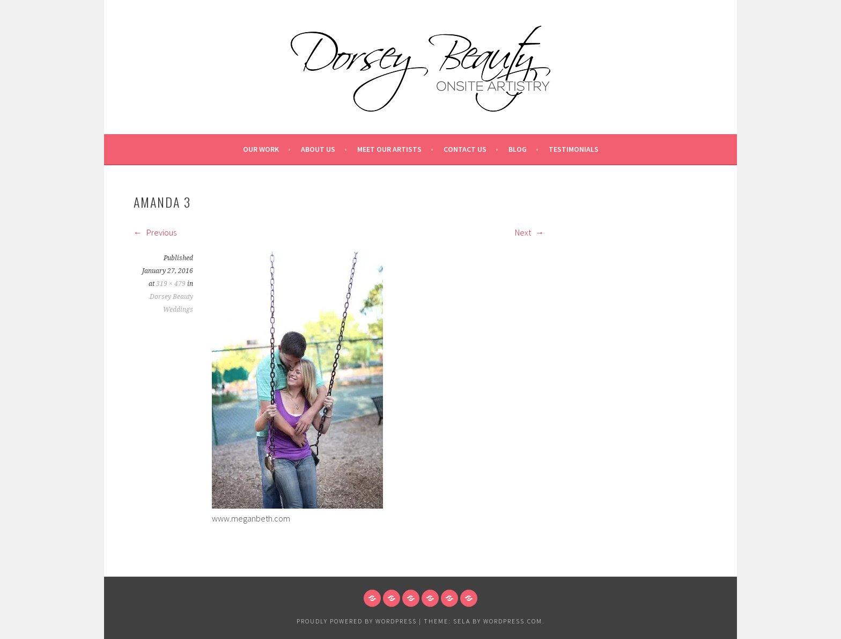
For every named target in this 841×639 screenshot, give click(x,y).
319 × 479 (171, 284)
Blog (517, 149)
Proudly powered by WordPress (357, 621)
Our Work (261, 149)
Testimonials (574, 149)
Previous (155, 232)
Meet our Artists (389, 149)
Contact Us (465, 149)
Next (529, 232)
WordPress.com (512, 621)
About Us (318, 149)
